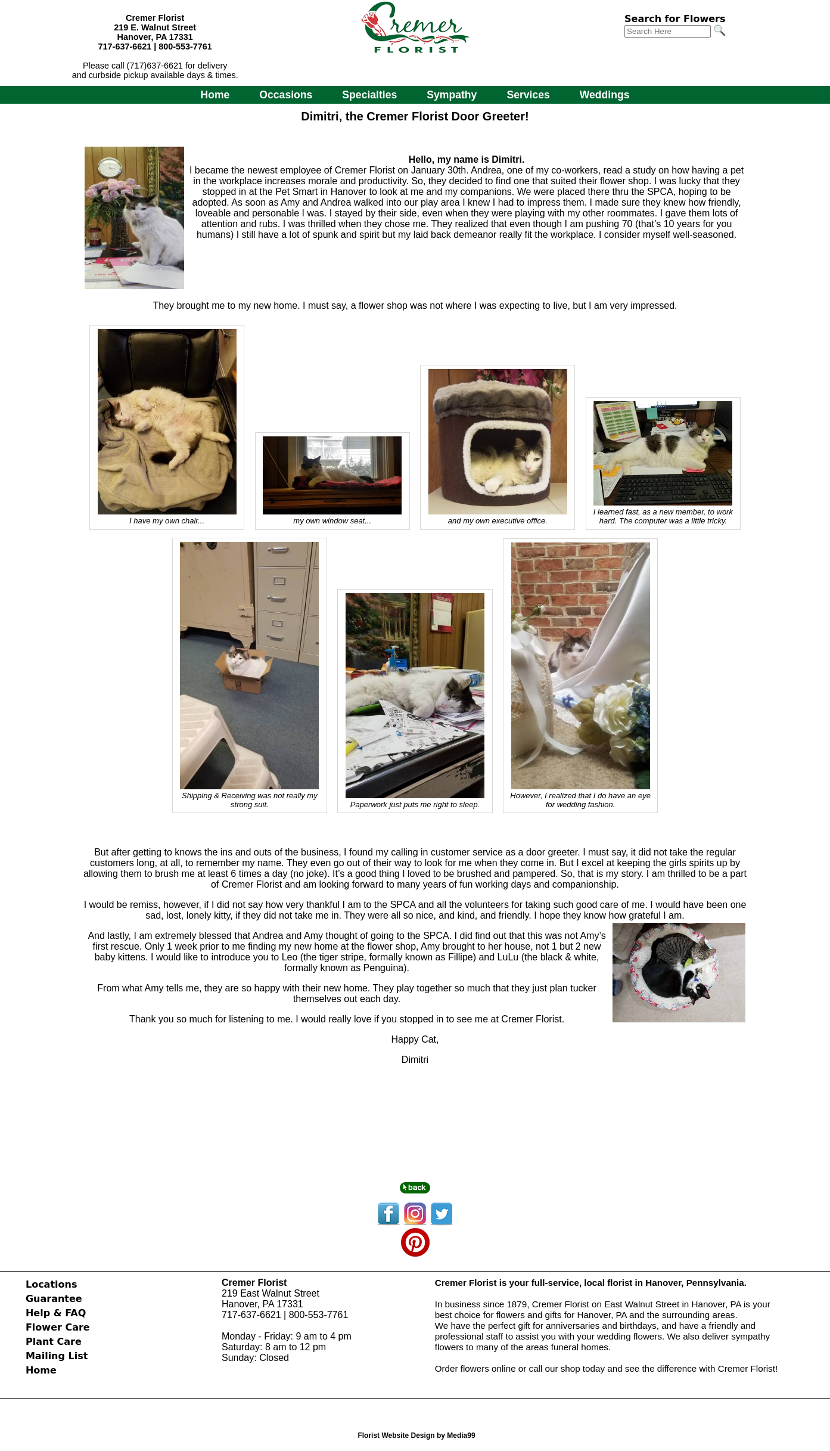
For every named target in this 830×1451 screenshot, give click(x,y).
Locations (51, 1284)
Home (214, 95)
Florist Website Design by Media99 (416, 1435)
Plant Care (54, 1341)
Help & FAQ (56, 1313)
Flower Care (58, 1327)
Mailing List (57, 1356)
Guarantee (54, 1298)
